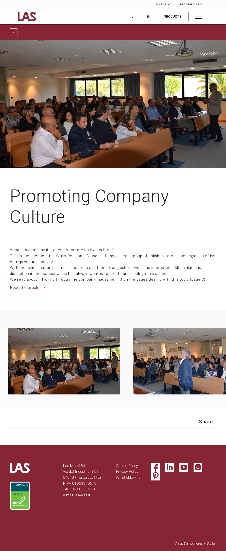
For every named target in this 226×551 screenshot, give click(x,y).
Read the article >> (27, 287)
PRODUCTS (173, 16)
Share (206, 422)
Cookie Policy (127, 465)
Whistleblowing (128, 477)
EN (149, 16)
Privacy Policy (127, 471)
